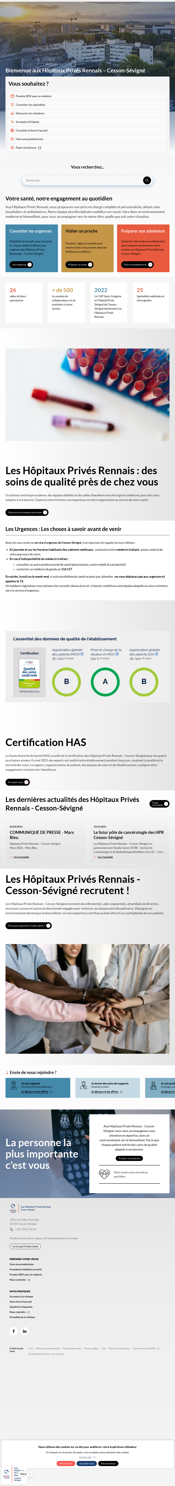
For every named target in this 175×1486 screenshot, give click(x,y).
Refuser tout (66, 1463)
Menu (165, 1478)
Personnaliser (108, 1463)
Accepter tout (86, 1463)
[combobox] (87, 180)
